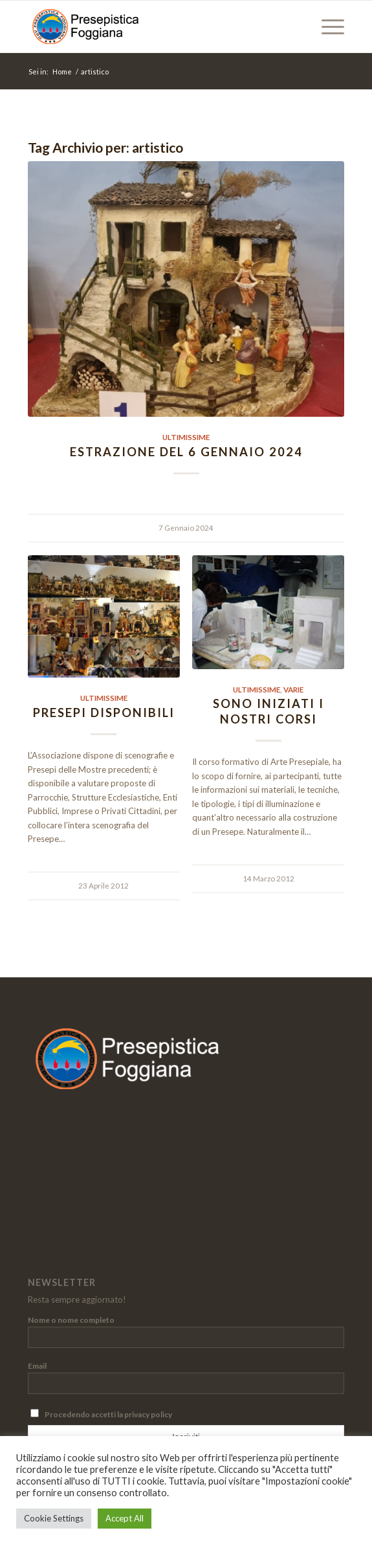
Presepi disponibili (104, 712)
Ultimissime (186, 436)
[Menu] (326, 26)
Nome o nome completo (71, 1320)
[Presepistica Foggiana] (154, 26)
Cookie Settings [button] (53, 1518)
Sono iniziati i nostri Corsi (268, 711)
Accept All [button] (124, 1518)
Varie (293, 689)
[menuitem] (326, 26)
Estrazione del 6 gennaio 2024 (186, 452)
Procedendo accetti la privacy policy (101, 1414)
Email (37, 1366)
